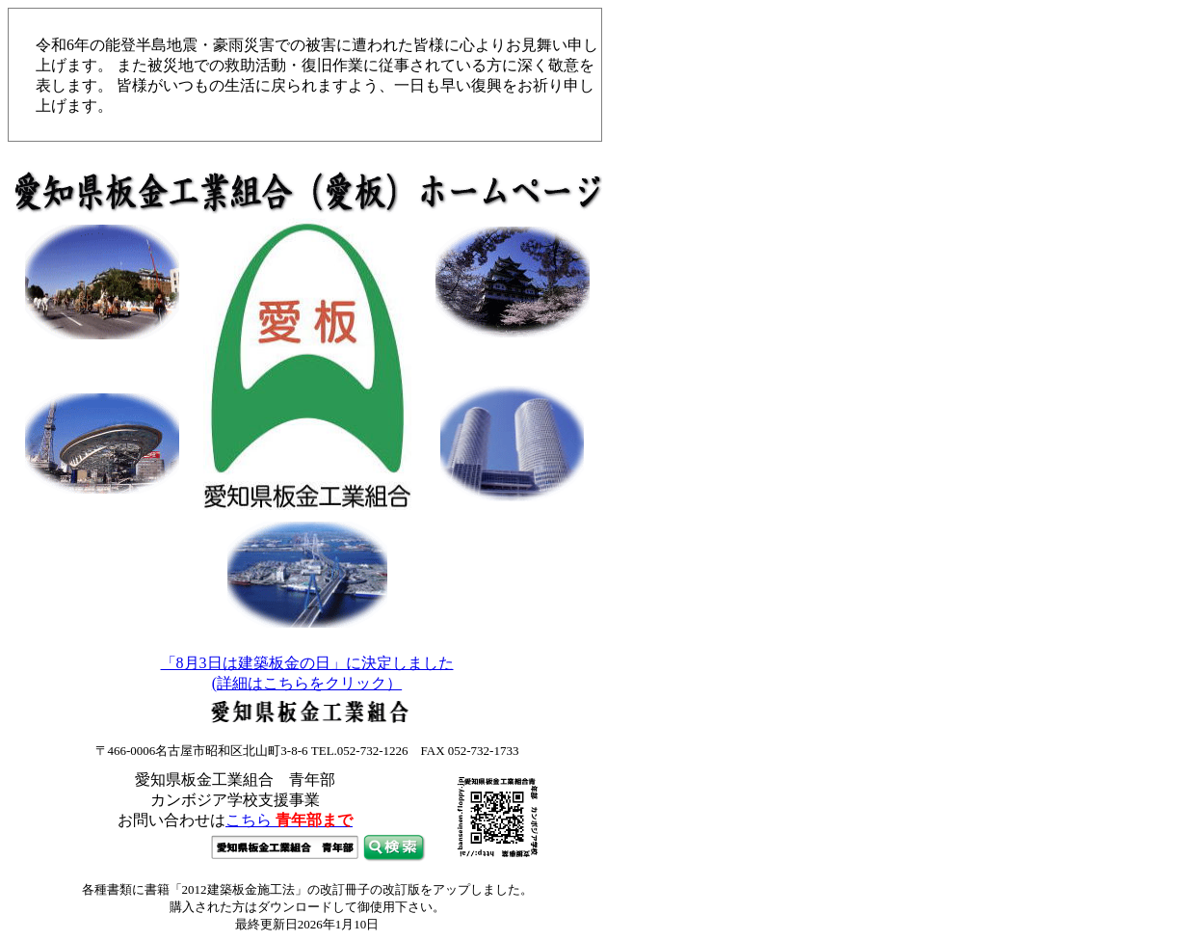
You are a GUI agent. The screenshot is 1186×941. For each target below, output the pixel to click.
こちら (289, 820)
